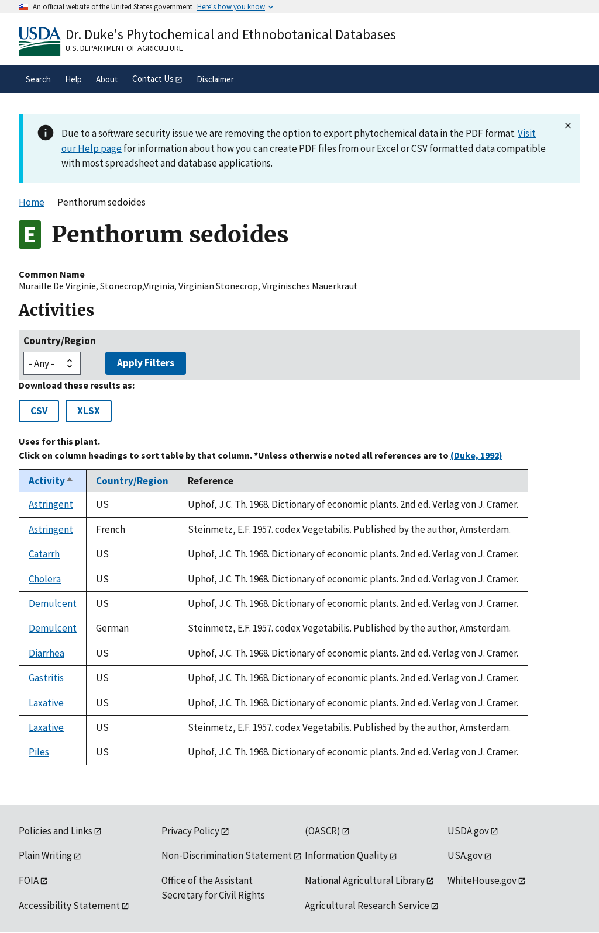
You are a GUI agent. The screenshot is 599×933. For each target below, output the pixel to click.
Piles (39, 751)
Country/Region (59, 340)
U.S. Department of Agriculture (124, 48)
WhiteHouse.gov (482, 880)
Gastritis (46, 677)
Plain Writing (45, 855)
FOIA (29, 880)
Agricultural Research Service (367, 905)
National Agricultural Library (365, 880)
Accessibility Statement (69, 905)
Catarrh (44, 553)
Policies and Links (55, 830)
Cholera (45, 579)
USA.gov (465, 855)
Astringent (51, 504)
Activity (51, 480)
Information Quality (346, 855)
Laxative (46, 702)
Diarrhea (46, 653)
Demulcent (53, 603)
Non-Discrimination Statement (226, 855)
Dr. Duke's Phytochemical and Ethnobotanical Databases (231, 34)
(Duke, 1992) (476, 455)
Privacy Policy (190, 830)
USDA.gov (468, 830)
